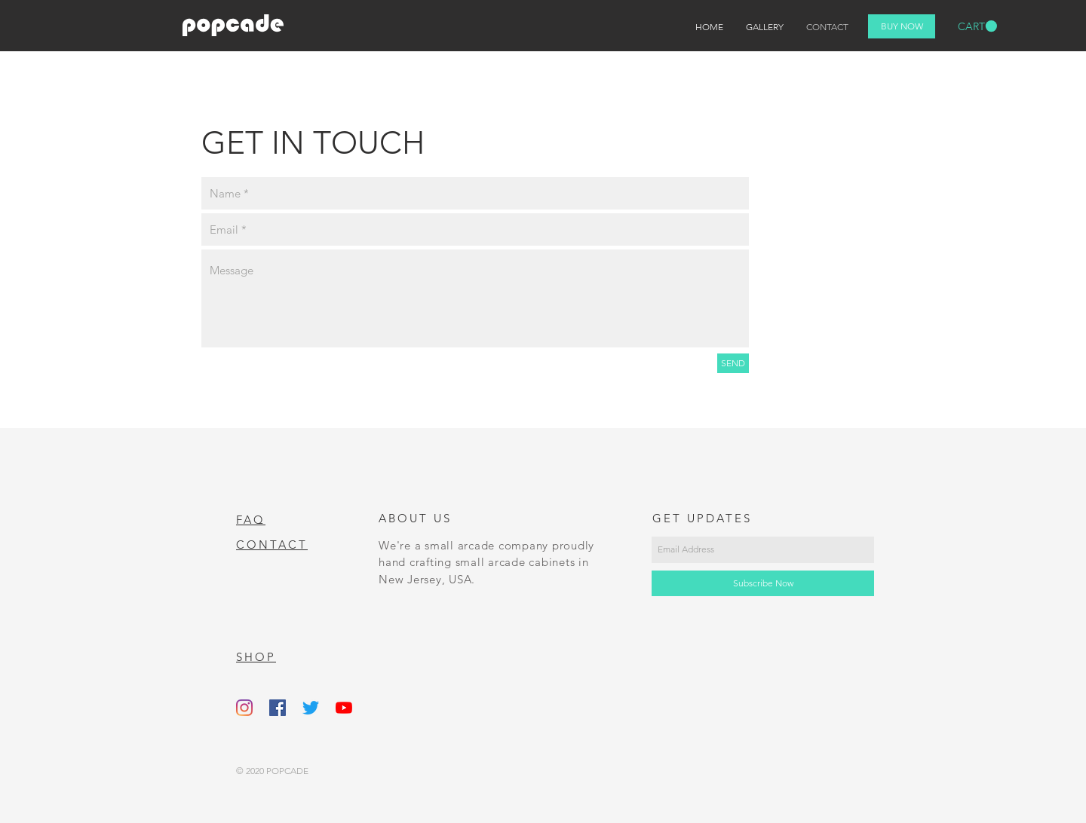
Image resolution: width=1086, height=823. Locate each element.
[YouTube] (344, 707)
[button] (977, 26)
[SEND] (733, 363)
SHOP (256, 657)
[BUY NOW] (901, 26)
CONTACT (272, 544)
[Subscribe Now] (763, 583)
